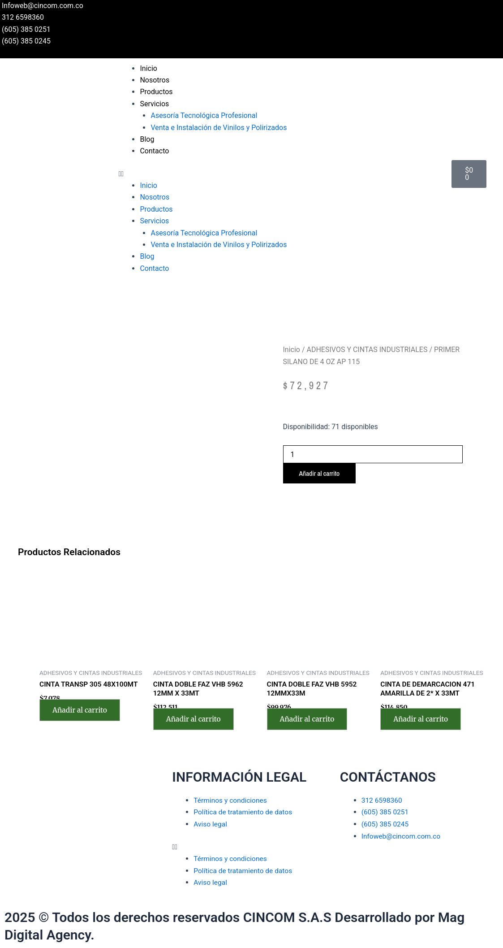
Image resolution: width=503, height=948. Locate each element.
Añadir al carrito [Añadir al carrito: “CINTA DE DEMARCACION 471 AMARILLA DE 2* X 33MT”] (422, 719)
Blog (147, 139)
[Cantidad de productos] (373, 454)
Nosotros (154, 80)
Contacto (154, 151)
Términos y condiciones (231, 800)
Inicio (148, 68)
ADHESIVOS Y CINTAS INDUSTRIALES (367, 349)
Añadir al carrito (320, 473)
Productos (156, 91)
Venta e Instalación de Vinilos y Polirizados (218, 127)
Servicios (154, 104)
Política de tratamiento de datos (244, 813)
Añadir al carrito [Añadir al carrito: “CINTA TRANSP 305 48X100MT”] (81, 710)
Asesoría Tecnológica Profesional (203, 115)
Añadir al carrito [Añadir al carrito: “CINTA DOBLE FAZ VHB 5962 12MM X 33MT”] (195, 719)
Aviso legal (210, 824)
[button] (280, 174)
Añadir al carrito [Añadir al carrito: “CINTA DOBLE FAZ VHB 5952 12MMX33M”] (309, 719)
